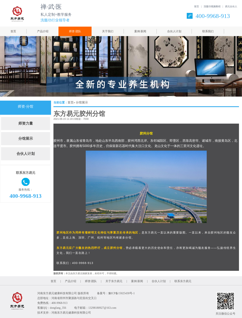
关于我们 (107, 31)
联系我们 (208, 31)
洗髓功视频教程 (212, 6)
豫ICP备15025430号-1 (121, 293)
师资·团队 (75, 31)
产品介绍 (42, 31)
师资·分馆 (25, 106)
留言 (196, 6)
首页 (13, 31)
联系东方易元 (182, 281)
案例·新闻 (140, 31)
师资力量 (25, 123)
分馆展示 (25, 139)
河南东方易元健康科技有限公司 (71, 312)
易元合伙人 (231, 6)
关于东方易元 (113, 281)
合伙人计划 (174, 31)
